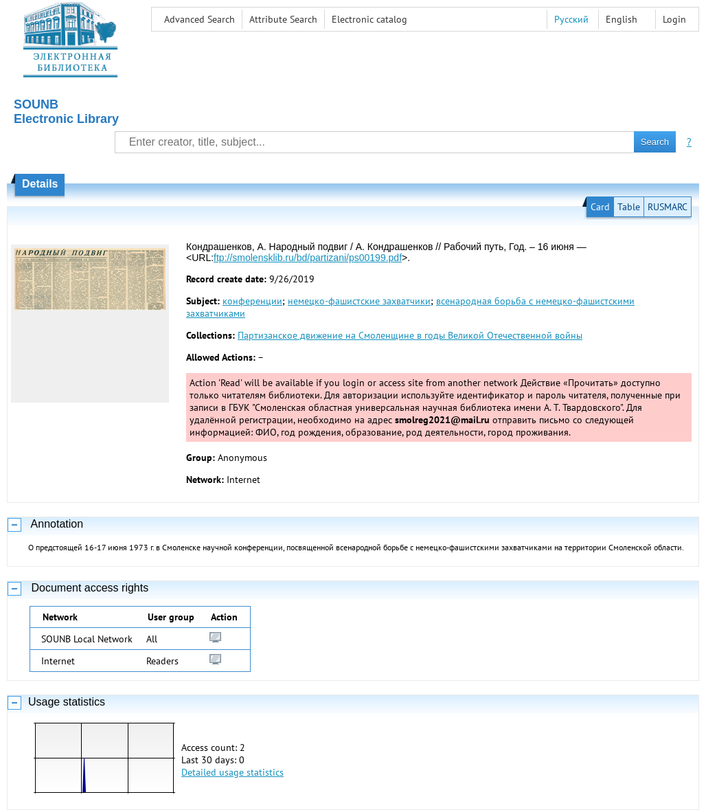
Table (628, 207)
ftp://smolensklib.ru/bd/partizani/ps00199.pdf (308, 257)
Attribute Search (283, 19)
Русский (571, 19)
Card (600, 207)
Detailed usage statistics (232, 772)
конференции (252, 301)
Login (674, 19)
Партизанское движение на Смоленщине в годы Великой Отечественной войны (410, 335)
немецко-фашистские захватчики (359, 301)
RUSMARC (667, 207)
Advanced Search (199, 19)
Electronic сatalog (369, 19)
